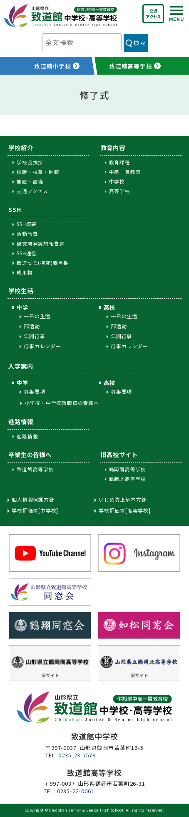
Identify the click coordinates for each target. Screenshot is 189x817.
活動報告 (27, 233)
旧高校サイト (119, 454)
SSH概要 (27, 224)
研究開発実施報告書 (41, 243)
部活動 (32, 325)
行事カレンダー (42, 345)
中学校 (117, 181)
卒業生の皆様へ (30, 454)
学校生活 (20, 290)
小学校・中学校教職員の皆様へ (62, 402)
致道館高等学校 (35, 469)
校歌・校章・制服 (38, 171)
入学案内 (20, 366)
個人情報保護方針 (33, 499)
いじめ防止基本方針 (123, 499)
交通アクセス (153, 14)
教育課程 (119, 162)
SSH (14, 209)
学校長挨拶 (30, 162)
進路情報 (20, 421)
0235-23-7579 (77, 755)
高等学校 (119, 191)
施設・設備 (30, 181)
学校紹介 (20, 147)
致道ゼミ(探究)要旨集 (43, 262)
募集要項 (34, 391)
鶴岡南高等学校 (128, 469)
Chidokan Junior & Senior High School (86, 810)
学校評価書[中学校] (35, 510)
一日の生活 (37, 315)
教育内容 (113, 147)
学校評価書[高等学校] (125, 510)
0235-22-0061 (75, 791)
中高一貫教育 (125, 171)
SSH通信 (27, 253)
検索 (139, 42)
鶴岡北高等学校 (128, 478)
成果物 (24, 272)
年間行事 (34, 335)
